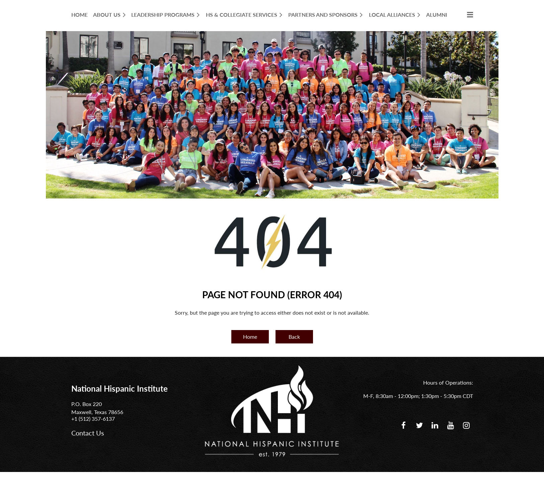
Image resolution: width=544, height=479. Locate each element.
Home (250, 336)
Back (294, 336)
